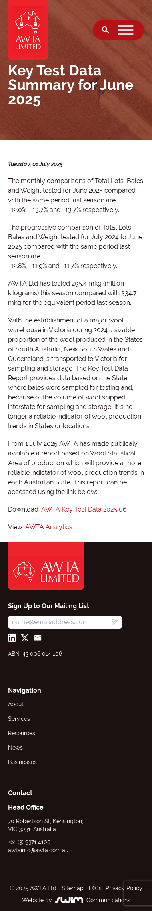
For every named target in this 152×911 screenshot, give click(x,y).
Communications (108, 900)
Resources (21, 733)
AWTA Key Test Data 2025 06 (84, 509)
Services (19, 718)
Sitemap (73, 888)
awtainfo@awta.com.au (38, 850)
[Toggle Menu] (126, 30)
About (16, 704)
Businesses (22, 762)
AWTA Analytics (48, 527)
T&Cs (95, 888)
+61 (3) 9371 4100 (29, 842)
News (15, 747)
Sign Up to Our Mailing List (48, 606)
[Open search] (105, 30)
